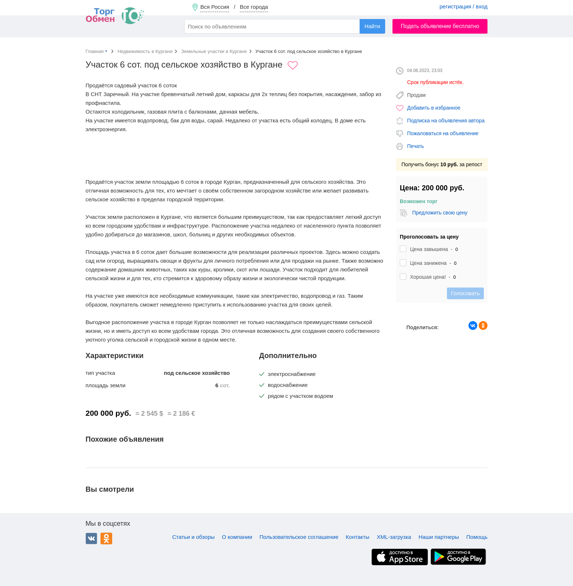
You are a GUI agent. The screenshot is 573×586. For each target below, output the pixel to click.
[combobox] (284, 26)
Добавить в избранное (433, 108)
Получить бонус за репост (441, 164)
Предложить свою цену (439, 213)
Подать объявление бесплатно (440, 26)
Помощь (476, 537)
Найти (372, 26)
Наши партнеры (438, 537)
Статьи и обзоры (193, 537)
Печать (415, 146)
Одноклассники (106, 538)
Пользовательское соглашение (298, 537)
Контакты (357, 537)
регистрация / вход (463, 6)
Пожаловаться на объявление (442, 133)
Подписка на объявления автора (446, 120)
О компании (237, 537)
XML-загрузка (394, 537)
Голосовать (465, 293)
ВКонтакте (91, 538)
